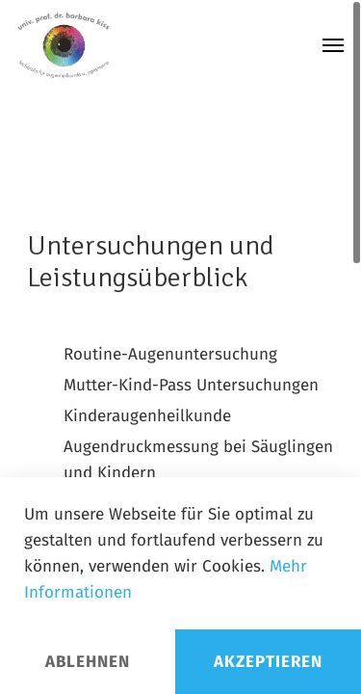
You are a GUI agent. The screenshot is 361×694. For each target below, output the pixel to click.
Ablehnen (87, 662)
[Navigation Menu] (333, 45)
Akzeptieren (268, 662)
